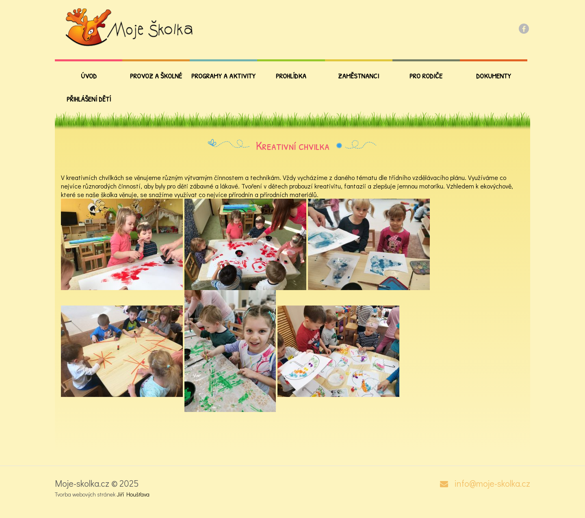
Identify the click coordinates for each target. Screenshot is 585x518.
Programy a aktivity (223, 76)
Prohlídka (291, 76)
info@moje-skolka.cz (492, 483)
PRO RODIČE (426, 76)
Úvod (89, 76)
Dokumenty (493, 76)
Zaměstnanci (358, 76)
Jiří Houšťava (133, 494)
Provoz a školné (156, 76)
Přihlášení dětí (89, 99)
